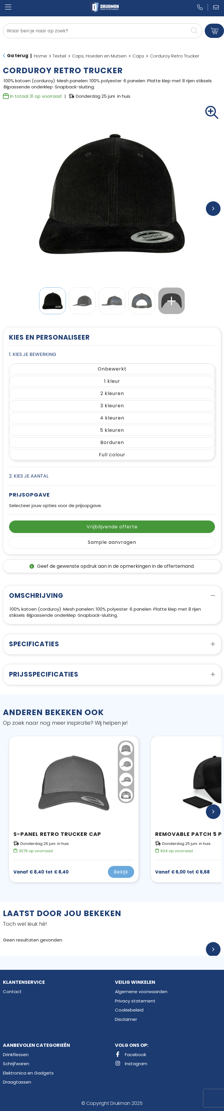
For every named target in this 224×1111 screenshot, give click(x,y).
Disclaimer (126, 1019)
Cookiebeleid (129, 1010)
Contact (12, 991)
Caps (138, 56)
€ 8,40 (41, 872)
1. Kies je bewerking (32, 354)
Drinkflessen (16, 1054)
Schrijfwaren (16, 1064)
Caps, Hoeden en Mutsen (99, 56)
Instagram (131, 1064)
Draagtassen (17, 1082)
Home (40, 56)
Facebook (130, 1054)
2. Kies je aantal (28, 476)
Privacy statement (135, 1001)
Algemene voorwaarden (141, 991)
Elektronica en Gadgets (28, 1073)
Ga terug (17, 56)
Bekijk (121, 872)
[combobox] (96, 31)
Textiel (59, 56)
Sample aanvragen (112, 542)
